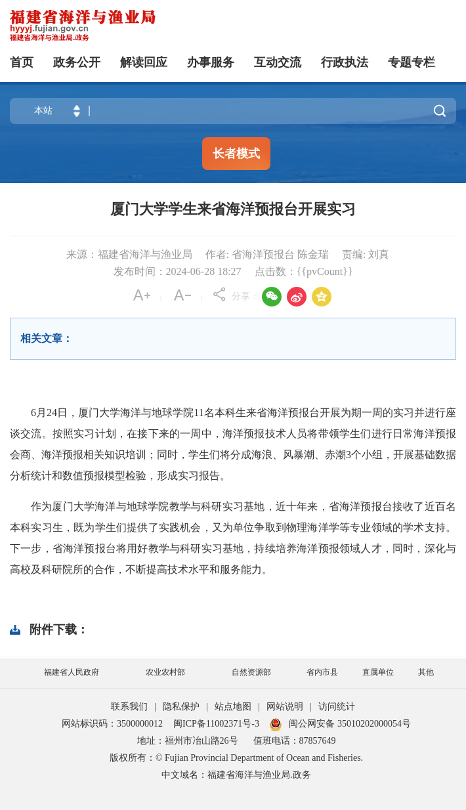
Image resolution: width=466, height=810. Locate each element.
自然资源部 (251, 672)
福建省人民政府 (71, 672)
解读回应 (143, 62)
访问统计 (336, 707)
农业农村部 (165, 672)
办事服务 (210, 62)
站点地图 (233, 707)
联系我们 (129, 707)
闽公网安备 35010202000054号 (350, 724)
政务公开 (76, 62)
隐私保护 (181, 707)
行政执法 (344, 62)
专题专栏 (411, 62)
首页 (21, 62)
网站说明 (284, 707)
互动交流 (277, 62)
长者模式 (236, 153)
